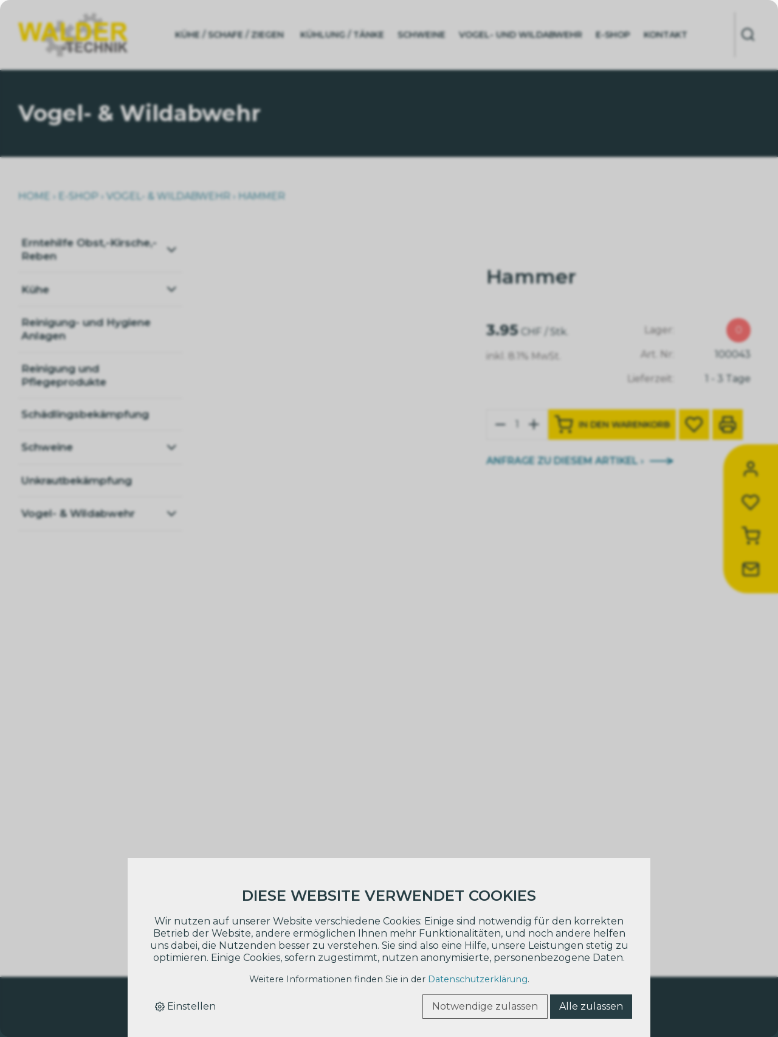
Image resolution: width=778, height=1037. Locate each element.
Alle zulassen (591, 1006)
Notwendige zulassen (485, 1006)
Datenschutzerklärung (478, 979)
